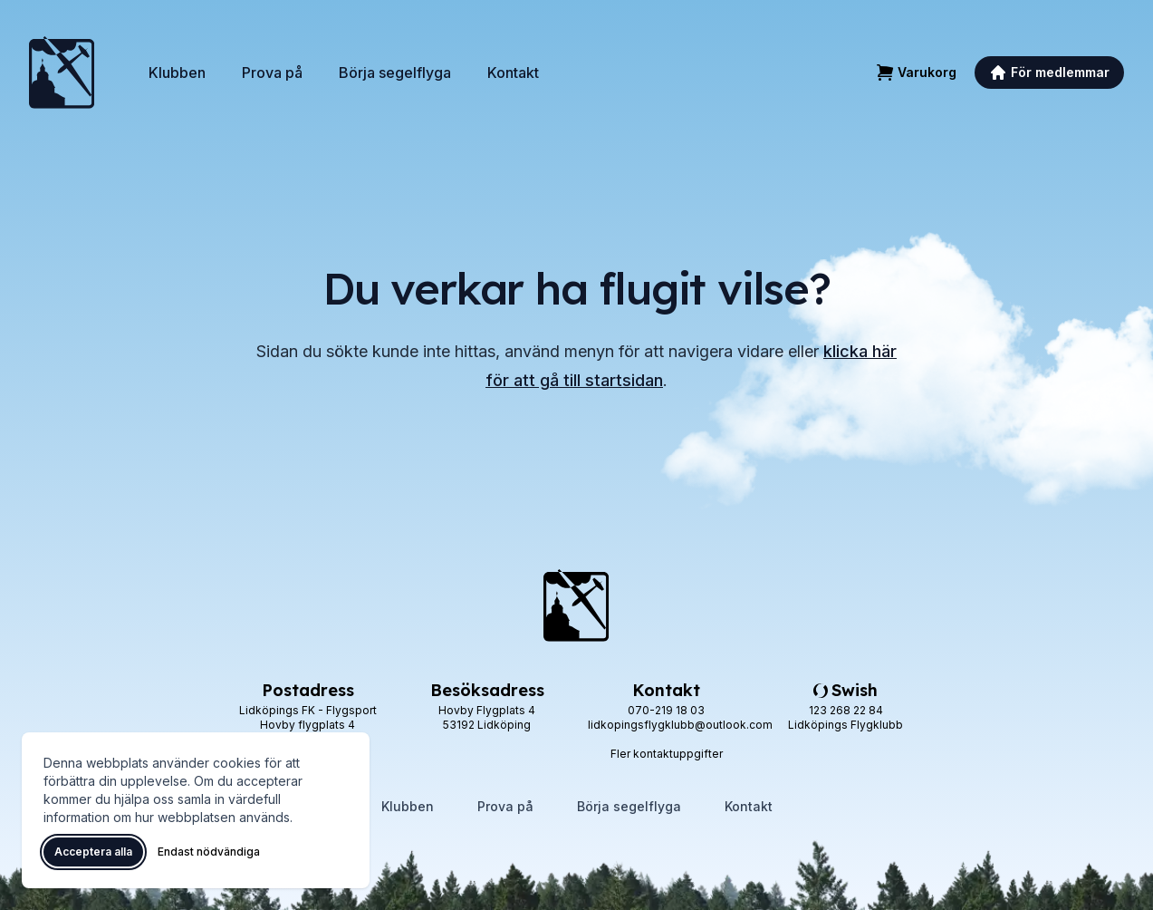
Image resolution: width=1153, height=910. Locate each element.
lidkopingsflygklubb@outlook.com (680, 724)
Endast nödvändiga (209, 851)
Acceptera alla (93, 851)
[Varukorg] (916, 72)
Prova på (272, 72)
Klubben (177, 72)
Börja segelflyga (395, 72)
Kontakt (513, 72)
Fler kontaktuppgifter (666, 753)
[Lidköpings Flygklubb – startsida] (61, 72)
